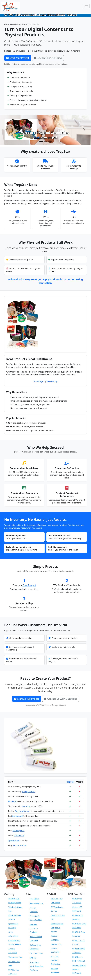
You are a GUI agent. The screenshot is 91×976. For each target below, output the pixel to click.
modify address (28, 791)
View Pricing (52, 381)
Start (37, 137)
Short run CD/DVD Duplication (55, 960)
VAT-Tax (33, 958)
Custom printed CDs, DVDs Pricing (57, 927)
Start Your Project (17, 58)
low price (26, 806)
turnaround (17, 816)
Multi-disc (12, 801)
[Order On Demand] (50, 141)
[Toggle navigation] (86, 6)
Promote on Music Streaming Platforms (36, 966)
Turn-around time (15, 957)
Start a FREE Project (26, 698)
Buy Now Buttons (22, 811)
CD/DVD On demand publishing (56, 948)
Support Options (36, 903)
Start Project (39, 381)
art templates (19, 830)
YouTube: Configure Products (34, 928)
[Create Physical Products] (41, 141)
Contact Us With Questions (60, 698)
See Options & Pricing (48, 58)
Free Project (29, 585)
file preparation (19, 845)
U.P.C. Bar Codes (36, 953)
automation (19, 835)
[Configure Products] (45, 141)
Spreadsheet (13, 840)
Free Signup (34, 899)
